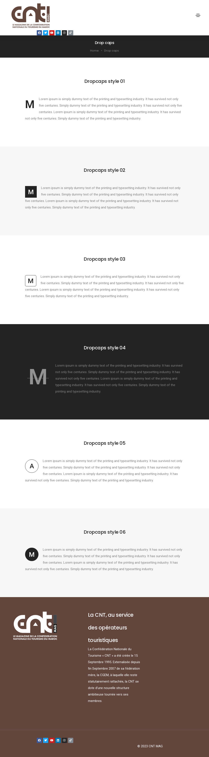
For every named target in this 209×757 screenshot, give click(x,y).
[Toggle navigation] (198, 15)
